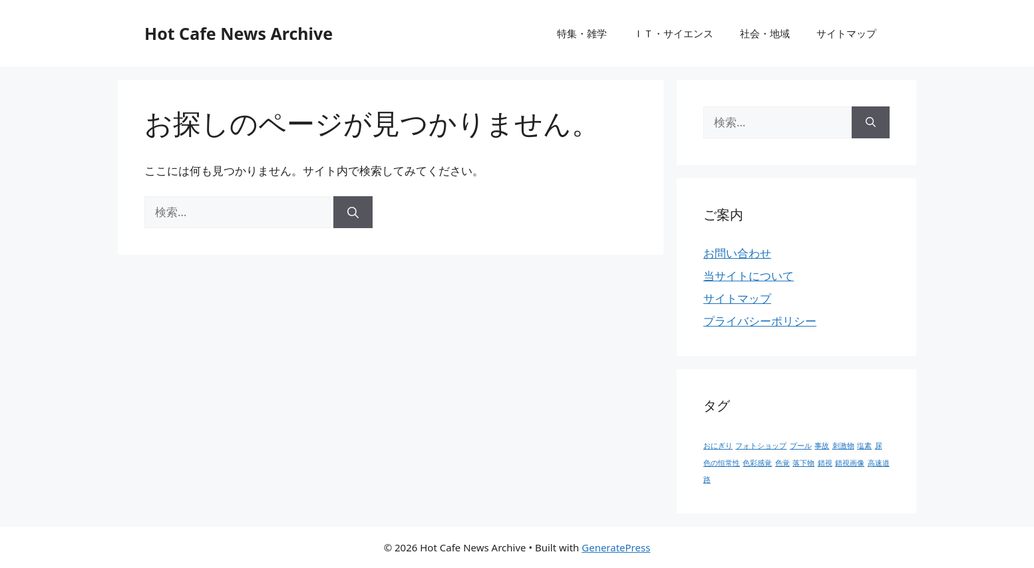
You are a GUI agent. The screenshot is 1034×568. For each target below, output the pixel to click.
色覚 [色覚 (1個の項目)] (782, 463)
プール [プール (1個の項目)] (801, 445)
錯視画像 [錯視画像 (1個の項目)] (849, 463)
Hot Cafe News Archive (238, 33)
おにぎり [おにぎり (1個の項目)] (718, 445)
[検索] (353, 212)
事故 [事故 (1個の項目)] (821, 445)
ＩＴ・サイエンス (673, 33)
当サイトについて (748, 275)
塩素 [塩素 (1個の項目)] (864, 445)
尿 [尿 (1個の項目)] (878, 445)
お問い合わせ (737, 253)
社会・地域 (765, 33)
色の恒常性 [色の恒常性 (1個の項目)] (721, 463)
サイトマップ (846, 33)
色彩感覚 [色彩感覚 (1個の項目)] (757, 463)
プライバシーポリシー (759, 321)
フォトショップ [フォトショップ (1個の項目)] (760, 445)
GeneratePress (616, 547)
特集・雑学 (582, 33)
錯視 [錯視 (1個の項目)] (825, 463)
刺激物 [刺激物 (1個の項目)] (843, 445)
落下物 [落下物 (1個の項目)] (803, 463)
